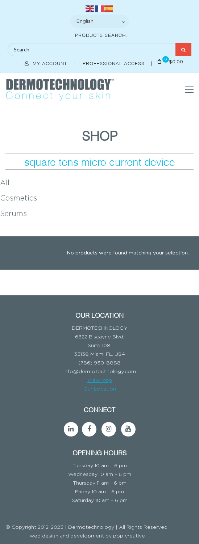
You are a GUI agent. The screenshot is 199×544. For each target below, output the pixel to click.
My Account (47, 63)
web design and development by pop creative (87, 536)
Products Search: (101, 35)
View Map (99, 380)
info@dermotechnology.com (99, 371)
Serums (13, 214)
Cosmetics (18, 198)
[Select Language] (99, 21)
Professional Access (114, 63)
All (4, 183)
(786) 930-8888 (99, 363)
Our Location (99, 389)
